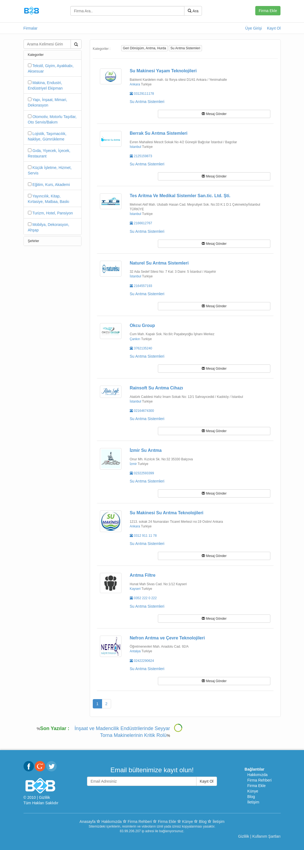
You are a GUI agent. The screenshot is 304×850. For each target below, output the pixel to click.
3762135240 (141, 348)
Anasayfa (87, 821)
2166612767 (141, 223)
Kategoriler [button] (36, 55)
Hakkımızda (257, 775)
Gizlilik (44, 797)
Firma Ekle (268, 10)
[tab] (53, 54)
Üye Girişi (253, 28)
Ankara (135, 84)
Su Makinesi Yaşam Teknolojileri (163, 70)
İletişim (253, 802)
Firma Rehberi (259, 780)
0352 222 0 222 (143, 598)
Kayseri (135, 589)
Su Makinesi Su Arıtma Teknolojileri (166, 512)
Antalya (135, 651)
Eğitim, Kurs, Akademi (51, 184)
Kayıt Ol (274, 28)
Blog (251, 796)
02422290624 (142, 661)
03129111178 (142, 94)
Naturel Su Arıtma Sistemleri (159, 263)
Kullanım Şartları (266, 836)
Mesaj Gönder (214, 114)
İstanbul (135, 147)
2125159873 (141, 156)
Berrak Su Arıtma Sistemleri (158, 133)
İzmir (133, 464)
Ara (193, 11)
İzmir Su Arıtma (146, 450)
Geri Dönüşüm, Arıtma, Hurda (144, 48)
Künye (252, 791)
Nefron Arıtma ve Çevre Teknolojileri (167, 638)
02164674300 (142, 411)
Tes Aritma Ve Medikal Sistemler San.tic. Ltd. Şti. (180, 195)
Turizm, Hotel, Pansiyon (52, 213)
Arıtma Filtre (142, 575)
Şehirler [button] (33, 241)
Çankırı (135, 339)
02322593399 (142, 473)
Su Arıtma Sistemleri (185, 48)
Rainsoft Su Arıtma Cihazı (156, 388)
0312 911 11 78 (143, 536)
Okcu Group (142, 325)
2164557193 (141, 286)
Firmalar (30, 28)
